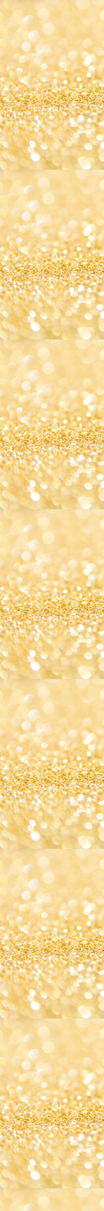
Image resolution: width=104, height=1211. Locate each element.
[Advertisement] (52, 126)
